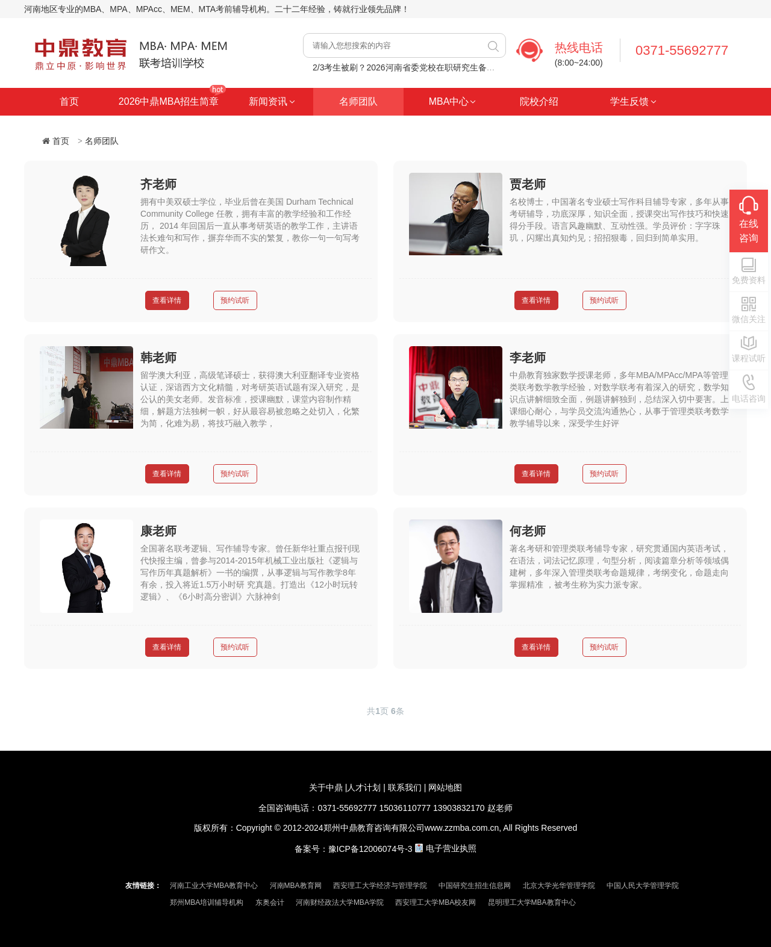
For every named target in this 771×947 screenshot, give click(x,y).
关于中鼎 (326, 787)
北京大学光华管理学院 (559, 885)
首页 (69, 101)
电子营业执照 (451, 848)
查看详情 (166, 300)
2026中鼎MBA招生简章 (169, 101)
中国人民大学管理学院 (643, 885)
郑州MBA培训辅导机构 (206, 902)
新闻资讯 (268, 101)
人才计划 (364, 787)
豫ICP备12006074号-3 (370, 848)
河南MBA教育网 (296, 885)
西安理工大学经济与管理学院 (380, 885)
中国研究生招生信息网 (475, 885)
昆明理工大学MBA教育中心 (532, 902)
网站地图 (445, 787)
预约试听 (234, 300)
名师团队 (358, 101)
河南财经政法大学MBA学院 (340, 902)
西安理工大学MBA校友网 (435, 902)
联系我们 (405, 787)
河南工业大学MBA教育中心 (214, 885)
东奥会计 (269, 902)
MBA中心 (449, 101)
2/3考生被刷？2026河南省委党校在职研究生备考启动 (412, 67)
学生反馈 (629, 101)
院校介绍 (539, 101)
